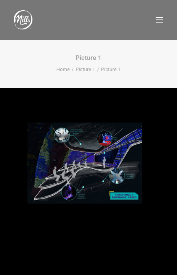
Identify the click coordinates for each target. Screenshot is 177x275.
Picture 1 (85, 69)
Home (63, 69)
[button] (159, 20)
